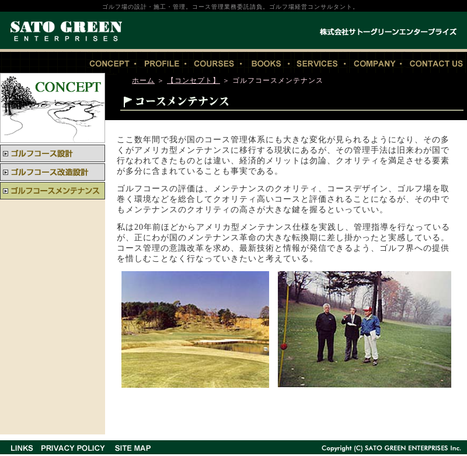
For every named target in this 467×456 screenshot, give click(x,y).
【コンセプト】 (193, 80)
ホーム (143, 80)
